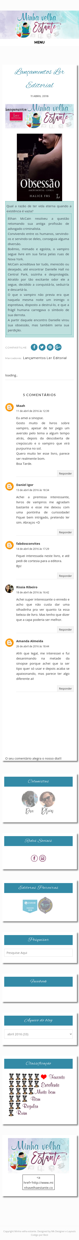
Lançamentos (34, 358)
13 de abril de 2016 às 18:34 (32, 490)
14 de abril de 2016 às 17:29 (32, 549)
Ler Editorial (57, 358)
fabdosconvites (28, 543)
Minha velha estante (25, 1231)
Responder (65, 473)
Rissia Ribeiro (26, 587)
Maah (20, 405)
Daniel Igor (24, 485)
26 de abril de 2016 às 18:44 (32, 646)
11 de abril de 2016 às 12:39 (32, 411)
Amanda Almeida (29, 641)
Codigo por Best (39, 1234)
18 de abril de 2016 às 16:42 (32, 592)
